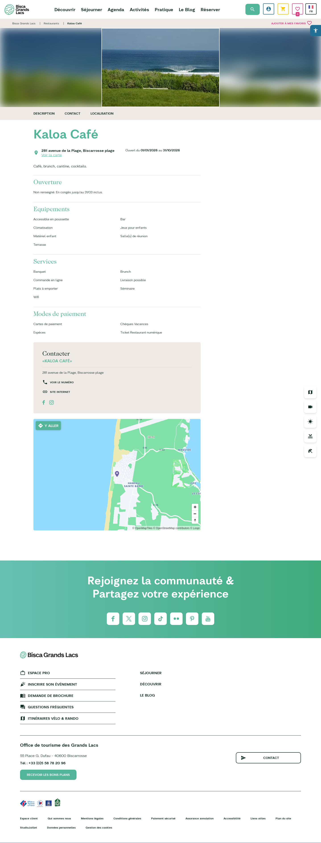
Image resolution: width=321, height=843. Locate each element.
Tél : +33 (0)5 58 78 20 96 (43, 763)
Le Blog (187, 9)
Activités (139, 9)
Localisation (102, 113)
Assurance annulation (199, 818)
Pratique (164, 9)
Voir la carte (51, 155)
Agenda (116, 9)
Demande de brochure (50, 695)
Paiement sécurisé (163, 818)
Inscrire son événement (52, 684)
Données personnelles (61, 827)
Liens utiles (258, 818)
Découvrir (64, 9)
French (311, 7)
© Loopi (195, 528)
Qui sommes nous (59, 818)
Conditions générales (127, 818)
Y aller (52, 425)
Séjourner (91, 9)
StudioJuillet (28, 827)
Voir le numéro (62, 382)
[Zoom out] (195, 513)
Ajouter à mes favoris (291, 23)
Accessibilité (232, 818)
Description (44, 113)
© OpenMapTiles (142, 528)
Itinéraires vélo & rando (53, 718)
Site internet (60, 392)
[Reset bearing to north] (195, 520)
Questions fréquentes (51, 707)
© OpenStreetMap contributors (171, 528)
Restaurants (51, 23)
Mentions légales (92, 818)
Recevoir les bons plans (48, 775)
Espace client (29, 818)
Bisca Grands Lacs (23, 23)
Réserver (210, 9)
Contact (72, 113)
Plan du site (283, 818)
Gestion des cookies (99, 827)
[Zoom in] (195, 507)
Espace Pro (39, 673)
